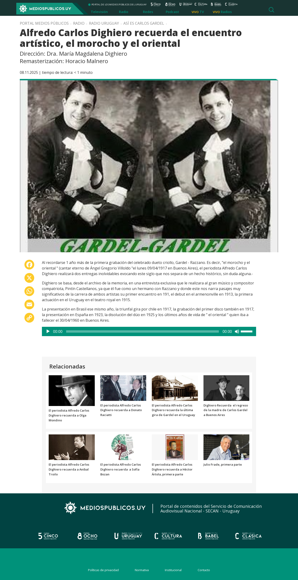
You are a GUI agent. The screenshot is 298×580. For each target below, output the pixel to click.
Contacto (204, 570)
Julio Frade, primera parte (222, 464)
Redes (148, 12)
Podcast (172, 12)
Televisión (99, 12)
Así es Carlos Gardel (143, 23)
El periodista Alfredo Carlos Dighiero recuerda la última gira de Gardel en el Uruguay (173, 410)
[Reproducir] (48, 331)
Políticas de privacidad (103, 570)
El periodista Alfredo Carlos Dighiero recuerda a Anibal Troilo (69, 469)
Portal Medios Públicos (44, 23)
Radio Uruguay (104, 23)
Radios (226, 12)
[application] (149, 331)
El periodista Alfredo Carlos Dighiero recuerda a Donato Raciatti (121, 410)
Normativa (142, 570)
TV (202, 12)
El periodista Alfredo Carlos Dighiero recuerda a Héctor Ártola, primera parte (172, 469)
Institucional (173, 570)
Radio (123, 12)
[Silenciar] (237, 331)
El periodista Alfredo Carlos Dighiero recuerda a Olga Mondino (69, 415)
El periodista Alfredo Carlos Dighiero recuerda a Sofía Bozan (120, 469)
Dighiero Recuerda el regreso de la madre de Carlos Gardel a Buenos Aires (225, 410)
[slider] (142, 331)
